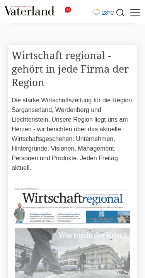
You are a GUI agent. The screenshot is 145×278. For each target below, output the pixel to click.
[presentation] (120, 13)
